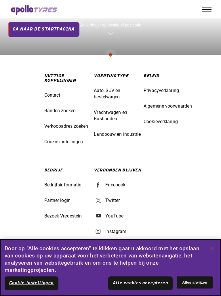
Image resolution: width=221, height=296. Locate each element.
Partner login (57, 200)
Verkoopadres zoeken (66, 126)
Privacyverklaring (161, 90)
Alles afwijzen (194, 282)
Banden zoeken (60, 110)
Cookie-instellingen (63, 141)
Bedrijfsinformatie (62, 185)
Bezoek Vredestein (63, 216)
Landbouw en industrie (117, 134)
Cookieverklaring (161, 121)
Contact (52, 95)
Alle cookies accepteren (140, 283)
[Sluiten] (211, 248)
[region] (110, 267)
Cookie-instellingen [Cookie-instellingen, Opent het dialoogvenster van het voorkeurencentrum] (31, 283)
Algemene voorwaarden (168, 106)
